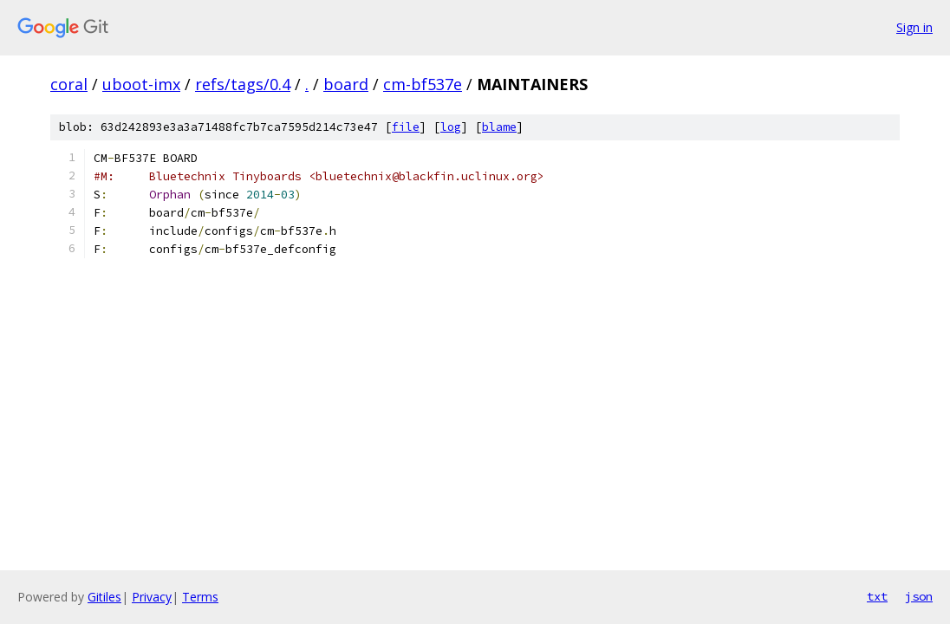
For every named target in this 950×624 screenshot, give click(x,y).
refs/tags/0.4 (242, 84)
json (919, 596)
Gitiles (104, 596)
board (345, 84)
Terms (200, 596)
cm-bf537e (422, 84)
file (406, 127)
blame (499, 127)
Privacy (152, 596)
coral (69, 84)
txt (877, 596)
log (450, 127)
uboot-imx (141, 84)
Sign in (914, 27)
